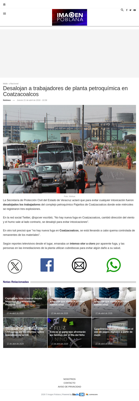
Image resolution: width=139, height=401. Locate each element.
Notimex (7, 100)
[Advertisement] (69, 53)
